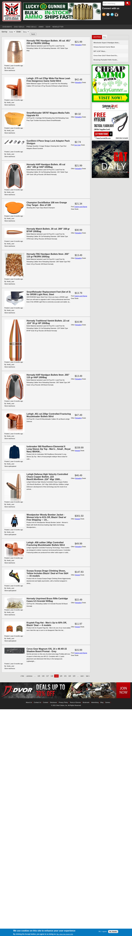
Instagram (117, 15)
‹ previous (29, 676)
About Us (29, 702)
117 (47, 676)
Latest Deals (97, 37)
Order (18, 32)
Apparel (77, 450)
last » (88, 676)
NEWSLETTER (57, 27)
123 (74, 676)
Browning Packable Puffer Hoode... (106, 60)
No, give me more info (65, 934)
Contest (45, 702)
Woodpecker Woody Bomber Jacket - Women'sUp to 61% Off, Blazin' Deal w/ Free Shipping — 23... (46, 517)
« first (22, 676)
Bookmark (86, 702)
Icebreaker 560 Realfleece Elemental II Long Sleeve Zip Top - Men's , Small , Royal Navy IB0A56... (48, 449)
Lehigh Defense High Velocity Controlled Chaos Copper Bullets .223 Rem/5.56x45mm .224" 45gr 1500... (47, 476)
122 (69, 676)
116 (43, 676)
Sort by (4, 32)
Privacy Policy (63, 702)
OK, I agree (102, 931)
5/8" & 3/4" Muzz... (100, 51)
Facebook (108, 15)
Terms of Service (75, 702)
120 (61, 676)
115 (39, 676)
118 (52, 676)
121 (65, 676)
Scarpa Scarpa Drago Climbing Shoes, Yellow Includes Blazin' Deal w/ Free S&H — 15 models (47, 573)
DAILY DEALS (19, 27)
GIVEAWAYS (7, 27)
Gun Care (77, 145)
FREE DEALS (31, 27)
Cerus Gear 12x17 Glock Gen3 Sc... (106, 55)
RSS (104, 15)
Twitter (113, 15)
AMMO (40, 27)
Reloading (78, 45)
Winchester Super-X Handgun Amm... (107, 42)
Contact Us (37, 702)
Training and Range (80, 206)
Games (107, 702)
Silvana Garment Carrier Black (104, 47)
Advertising (94, 702)
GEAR (48, 27)
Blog (104, 37)
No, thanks (113, 931)
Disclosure (53, 702)
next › (82, 676)
